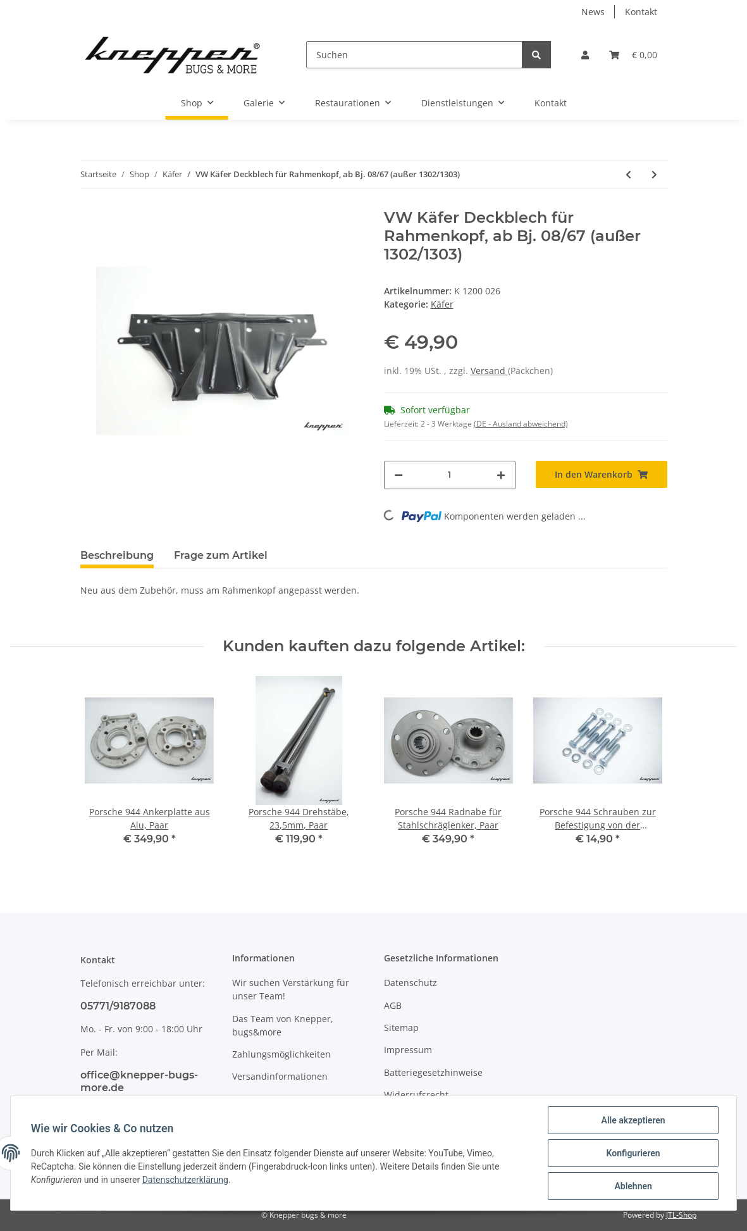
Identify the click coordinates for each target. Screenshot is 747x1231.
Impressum (408, 1050)
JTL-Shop (681, 1214)
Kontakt (641, 12)
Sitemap (401, 1028)
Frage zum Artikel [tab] (221, 555)
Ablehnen (632, 1186)
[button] (585, 55)
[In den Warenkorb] (601, 474)
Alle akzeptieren (633, 1120)
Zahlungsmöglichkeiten (281, 1054)
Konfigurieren (633, 1153)
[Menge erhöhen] (501, 475)
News (593, 12)
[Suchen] (414, 54)
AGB (393, 1005)
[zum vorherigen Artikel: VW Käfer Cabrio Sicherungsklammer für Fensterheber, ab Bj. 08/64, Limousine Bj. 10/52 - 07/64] (628, 174)
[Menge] (450, 475)
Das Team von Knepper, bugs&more (282, 1025)
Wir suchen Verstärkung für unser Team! (290, 989)
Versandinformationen (280, 1076)
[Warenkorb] (633, 55)
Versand (489, 371)
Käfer (442, 304)
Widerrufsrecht (416, 1095)
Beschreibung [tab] (117, 555)
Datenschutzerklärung (185, 1180)
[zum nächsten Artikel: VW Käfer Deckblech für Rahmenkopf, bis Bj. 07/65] (654, 174)
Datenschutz (410, 983)
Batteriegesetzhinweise (433, 1072)
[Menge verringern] (398, 475)
